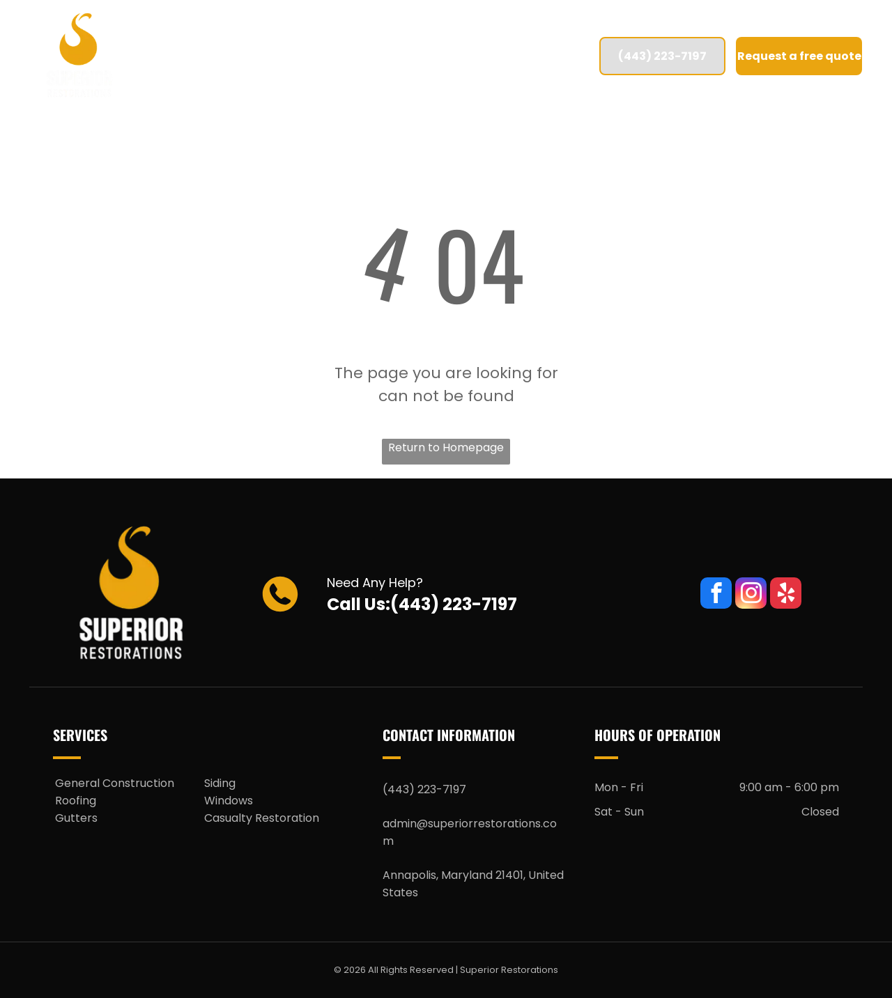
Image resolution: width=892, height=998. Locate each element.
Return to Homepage (446, 447)
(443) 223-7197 (453, 604)
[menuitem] (233, 56)
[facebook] (716, 594)
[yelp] (785, 594)
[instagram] (751, 594)
